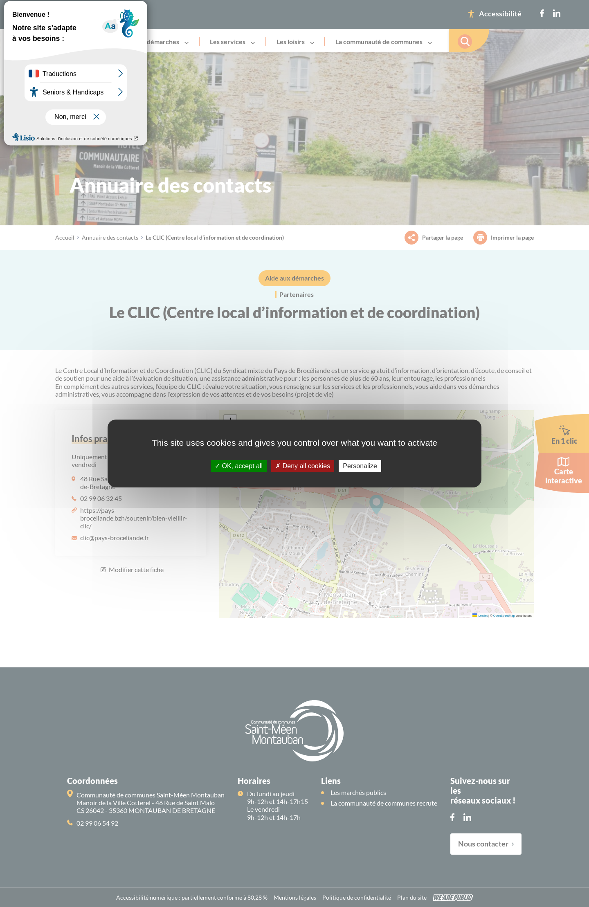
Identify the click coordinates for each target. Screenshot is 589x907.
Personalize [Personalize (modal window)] (360, 465)
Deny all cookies (302, 465)
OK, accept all (239, 465)
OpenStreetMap (504, 615)
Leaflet (480, 615)
